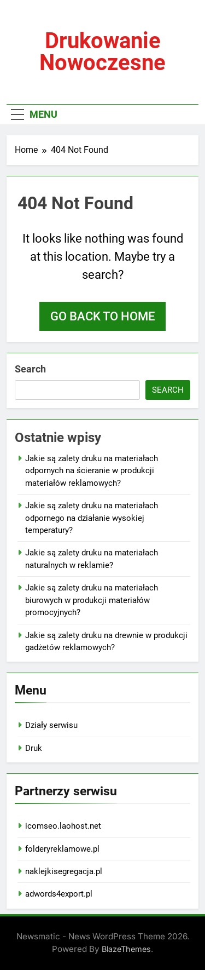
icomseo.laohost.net (63, 826)
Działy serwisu (51, 725)
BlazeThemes (126, 949)
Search (30, 369)
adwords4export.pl (58, 894)
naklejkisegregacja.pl (63, 871)
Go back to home (102, 316)
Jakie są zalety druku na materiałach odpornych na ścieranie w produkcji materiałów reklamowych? (91, 471)
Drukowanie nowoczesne (102, 52)
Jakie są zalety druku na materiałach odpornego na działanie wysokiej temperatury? (91, 518)
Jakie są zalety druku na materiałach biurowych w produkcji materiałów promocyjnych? (91, 600)
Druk (33, 748)
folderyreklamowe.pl (62, 849)
